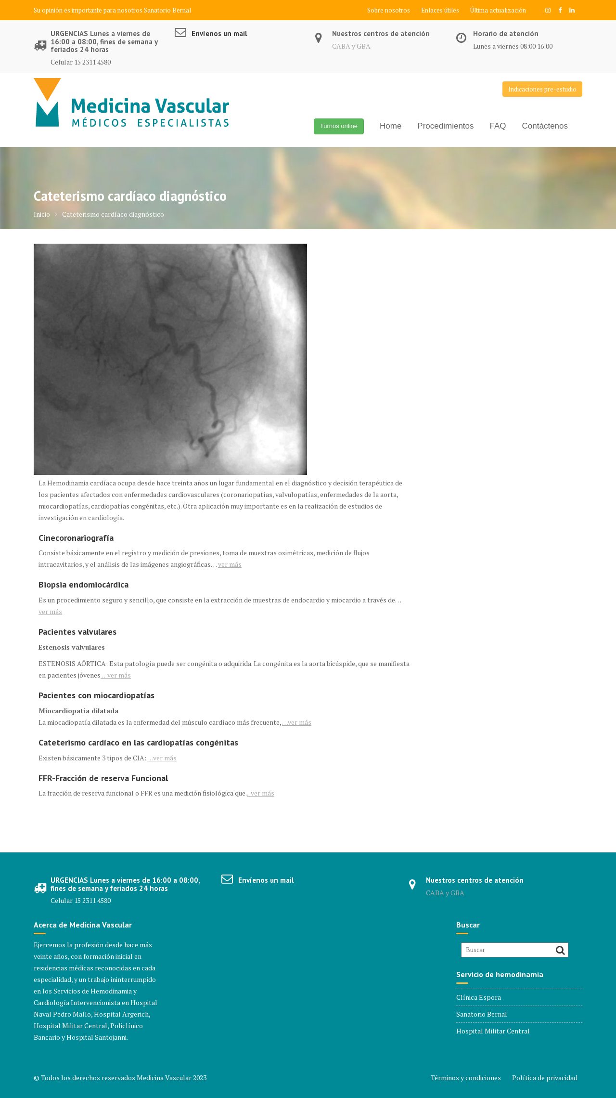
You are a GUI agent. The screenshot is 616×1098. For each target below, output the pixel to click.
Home (390, 126)
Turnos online (339, 126)
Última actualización (498, 10)
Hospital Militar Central (493, 1030)
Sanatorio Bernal (167, 10)
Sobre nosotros (388, 10)
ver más (230, 564)
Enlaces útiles (440, 10)
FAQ (498, 126)
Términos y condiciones (466, 1077)
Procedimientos (445, 126)
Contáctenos (545, 126)
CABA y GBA (351, 46)
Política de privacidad (545, 1077)
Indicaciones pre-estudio (542, 89)
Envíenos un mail (219, 33)
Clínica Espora (478, 997)
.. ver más (260, 792)
